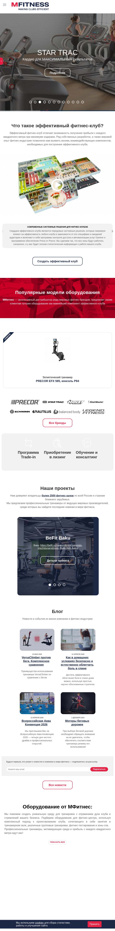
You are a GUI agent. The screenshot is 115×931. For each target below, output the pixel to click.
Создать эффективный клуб (57, 270)
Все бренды (57, 432)
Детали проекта (58, 569)
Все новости (57, 794)
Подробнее (57, 72)
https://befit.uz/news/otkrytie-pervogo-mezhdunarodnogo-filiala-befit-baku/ (60, 556)
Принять (95, 924)
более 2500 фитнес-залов (58, 504)
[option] (57, 369)
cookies (39, 922)
